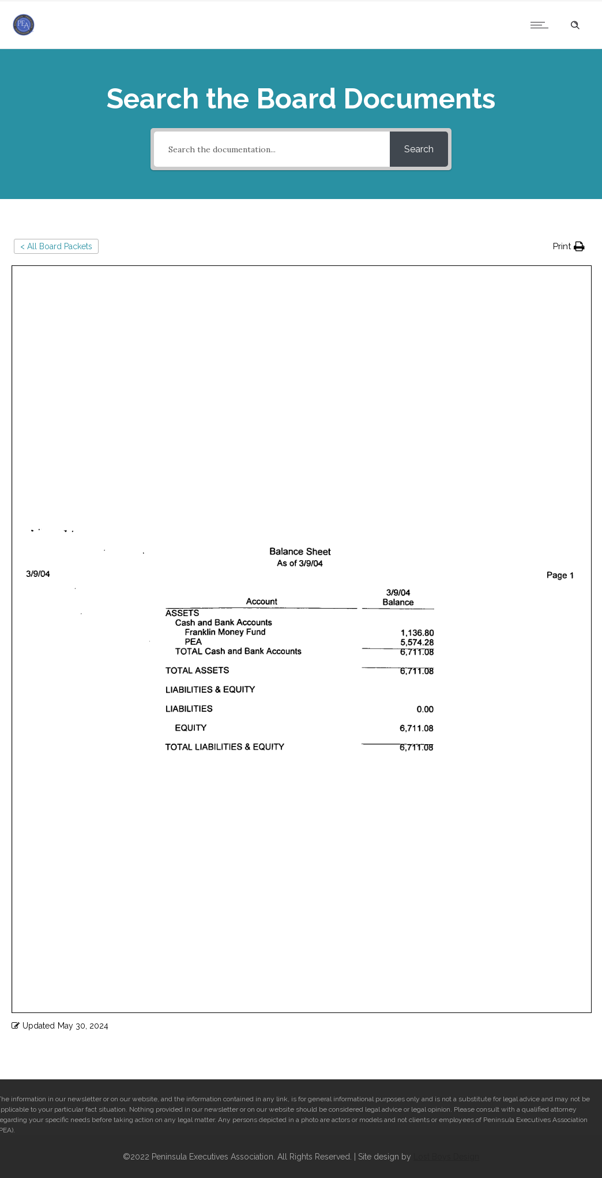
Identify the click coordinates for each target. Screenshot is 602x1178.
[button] (569, 246)
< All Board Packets (56, 246)
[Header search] (575, 24)
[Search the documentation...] (272, 149)
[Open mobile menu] (542, 24)
